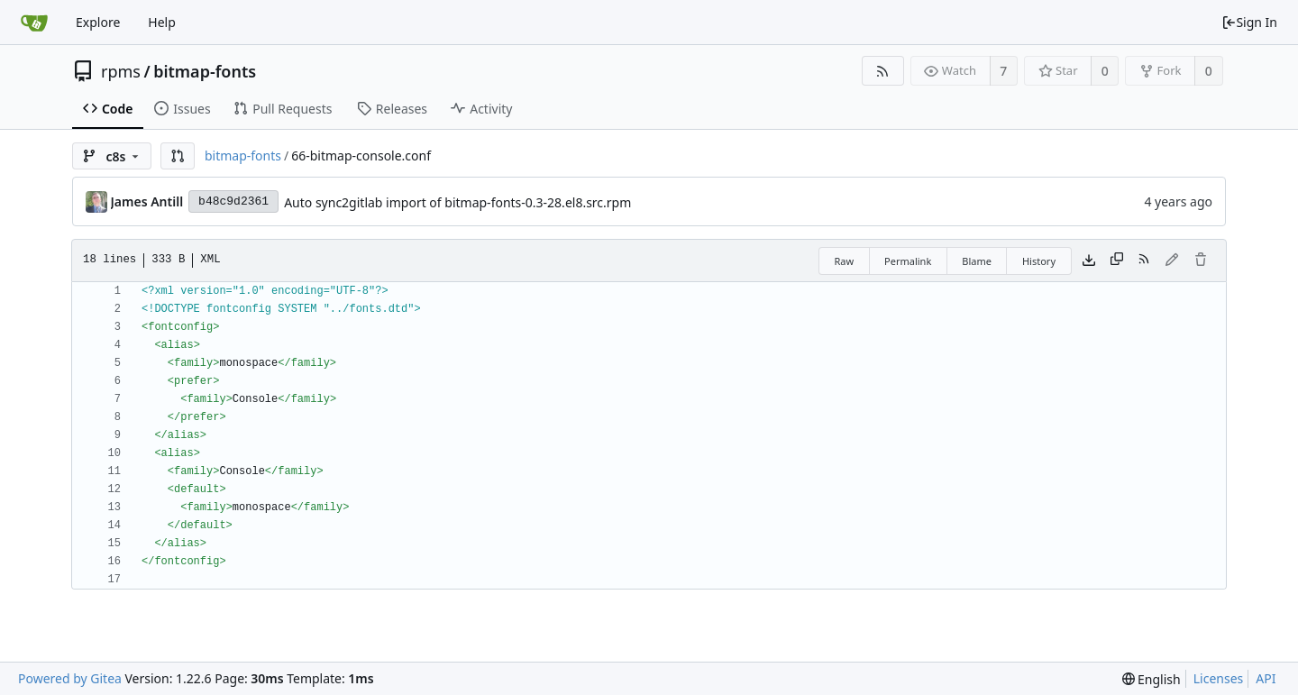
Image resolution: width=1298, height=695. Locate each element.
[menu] (1151, 679)
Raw (844, 261)
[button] (177, 155)
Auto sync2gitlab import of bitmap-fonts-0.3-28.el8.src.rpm (457, 202)
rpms (121, 71)
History (1039, 261)
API (1265, 678)
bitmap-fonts (204, 71)
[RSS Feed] (883, 71)
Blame (977, 261)
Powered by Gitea (70, 678)
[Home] (34, 22)
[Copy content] (1116, 260)
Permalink (907, 261)
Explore (98, 22)
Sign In (1249, 22)
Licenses (1218, 678)
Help (162, 22)
